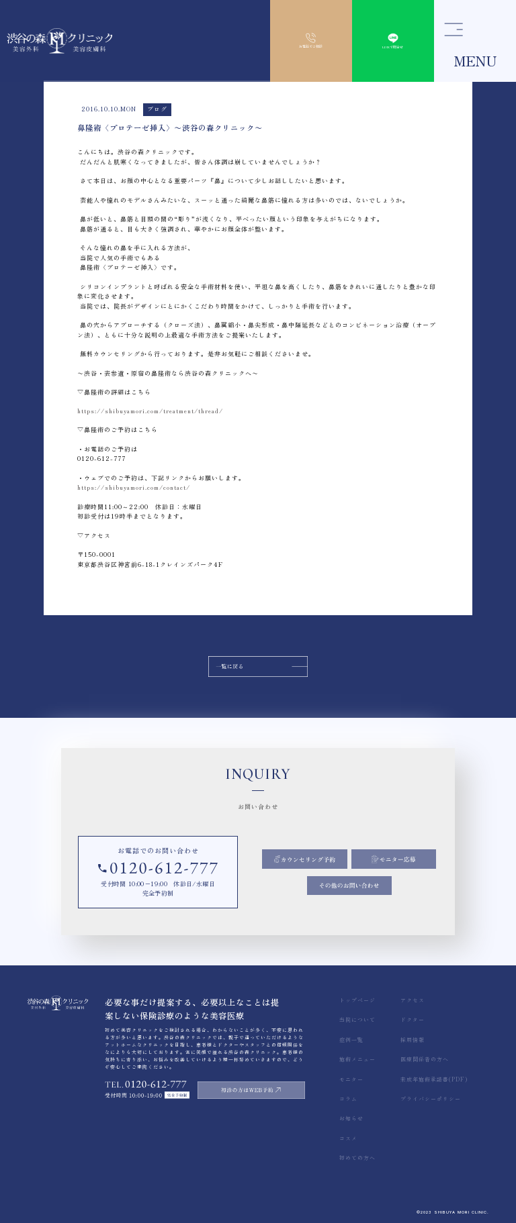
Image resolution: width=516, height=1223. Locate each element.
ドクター (412, 1019)
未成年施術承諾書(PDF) (434, 1079)
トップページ (357, 1000)
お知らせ (351, 1118)
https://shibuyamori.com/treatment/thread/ (150, 411)
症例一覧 (351, 1039)
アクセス (412, 1000)
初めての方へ (357, 1157)
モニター (351, 1079)
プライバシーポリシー (430, 1098)
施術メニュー (357, 1059)
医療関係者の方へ (424, 1059)
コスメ (348, 1138)
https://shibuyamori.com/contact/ (133, 487)
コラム (348, 1098)
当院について (357, 1019)
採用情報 (412, 1039)
